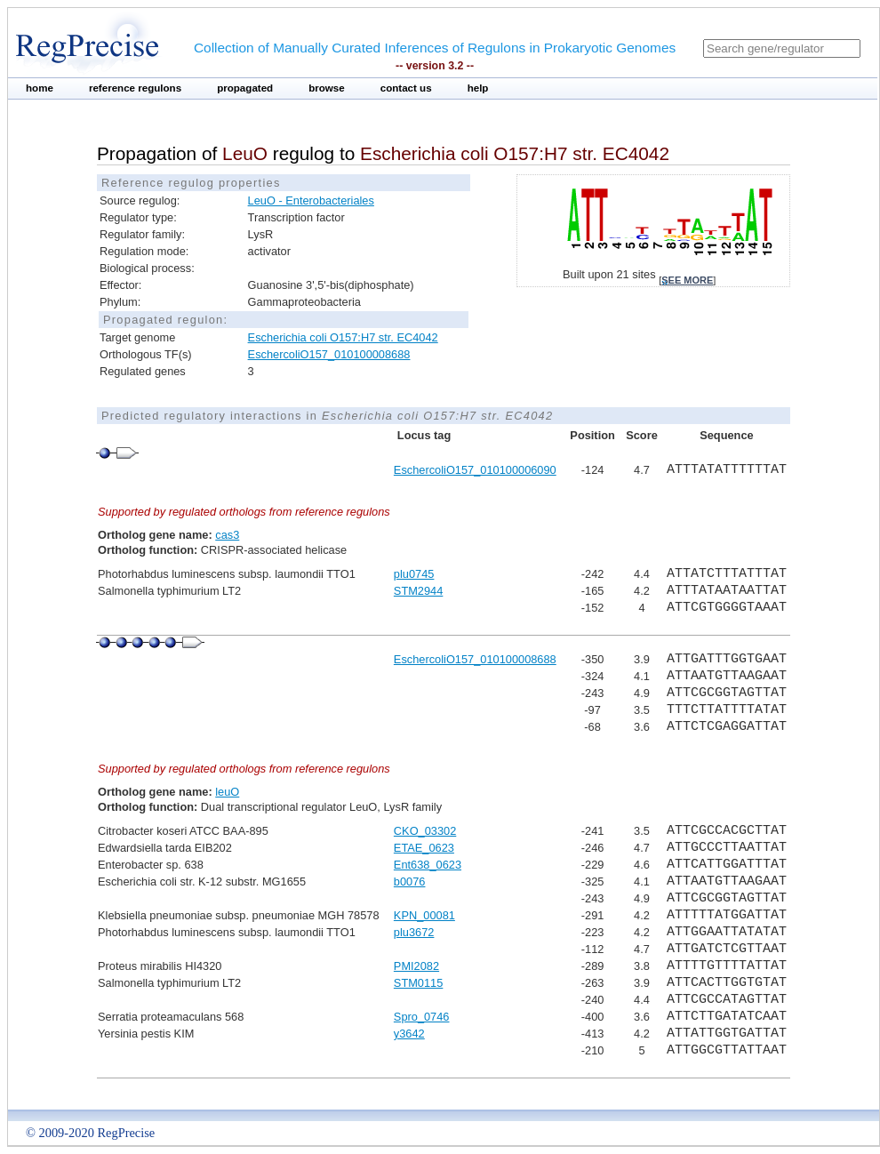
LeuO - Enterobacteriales (311, 200)
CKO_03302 (425, 830)
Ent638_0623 (427, 864)
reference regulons (135, 88)
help (478, 88)
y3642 (409, 1033)
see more (687, 280)
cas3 (227, 534)
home (39, 88)
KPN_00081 (424, 915)
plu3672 (414, 932)
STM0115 (418, 983)
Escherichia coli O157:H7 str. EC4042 (343, 337)
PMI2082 (416, 966)
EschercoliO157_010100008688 (329, 354)
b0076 (410, 881)
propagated (245, 88)
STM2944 (418, 590)
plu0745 (414, 574)
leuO (227, 791)
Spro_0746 (422, 1016)
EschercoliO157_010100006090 (475, 470)
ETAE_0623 (424, 847)
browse (326, 88)
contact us (406, 88)
